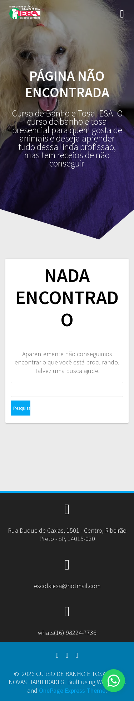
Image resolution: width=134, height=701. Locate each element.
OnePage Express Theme (72, 690)
